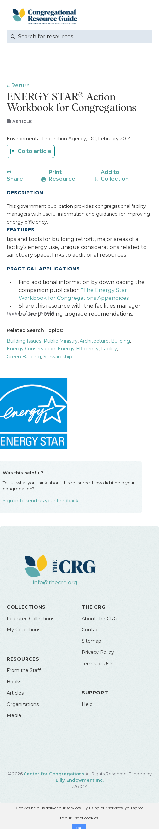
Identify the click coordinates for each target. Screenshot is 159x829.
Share (15, 179)
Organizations (23, 704)
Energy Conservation (31, 349)
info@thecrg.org (55, 582)
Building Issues (24, 341)
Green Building (24, 357)
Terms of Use (97, 664)
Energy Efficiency (78, 349)
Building (120, 341)
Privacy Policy (98, 652)
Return (20, 85)
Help (87, 704)
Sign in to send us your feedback (40, 501)
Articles (15, 693)
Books (14, 682)
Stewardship (57, 357)
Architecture (94, 341)
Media (14, 715)
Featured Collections (30, 619)
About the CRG (99, 619)
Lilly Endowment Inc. (80, 780)
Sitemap (91, 641)
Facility (109, 349)
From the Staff (24, 670)
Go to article (34, 151)
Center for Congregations (54, 773)
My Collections (23, 630)
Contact (91, 630)
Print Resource (62, 175)
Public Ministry (61, 341)
